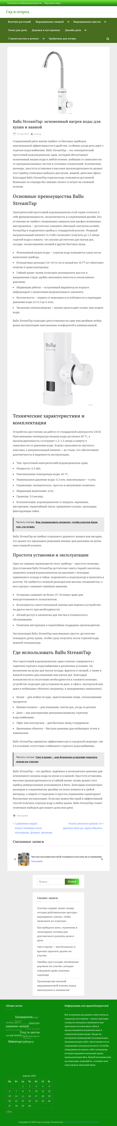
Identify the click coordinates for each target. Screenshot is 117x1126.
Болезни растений (19, 21)
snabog (37, 133)
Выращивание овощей (50, 21)
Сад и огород (17, 11)
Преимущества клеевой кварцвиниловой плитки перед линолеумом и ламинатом (56, 985)
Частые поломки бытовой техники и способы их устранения (66, 856)
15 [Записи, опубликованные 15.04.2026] (23, 1096)
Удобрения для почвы (62, 38)
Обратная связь (52, 3)
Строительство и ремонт (23, 38)
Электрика (22, 815)
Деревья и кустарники (46, 30)
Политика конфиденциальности (24, 3)
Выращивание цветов (87, 21)
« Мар (9, 1111)
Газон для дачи (17, 30)
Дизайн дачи (73, 30)
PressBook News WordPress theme (81, 1122)
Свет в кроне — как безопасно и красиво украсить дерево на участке (56, 951)
